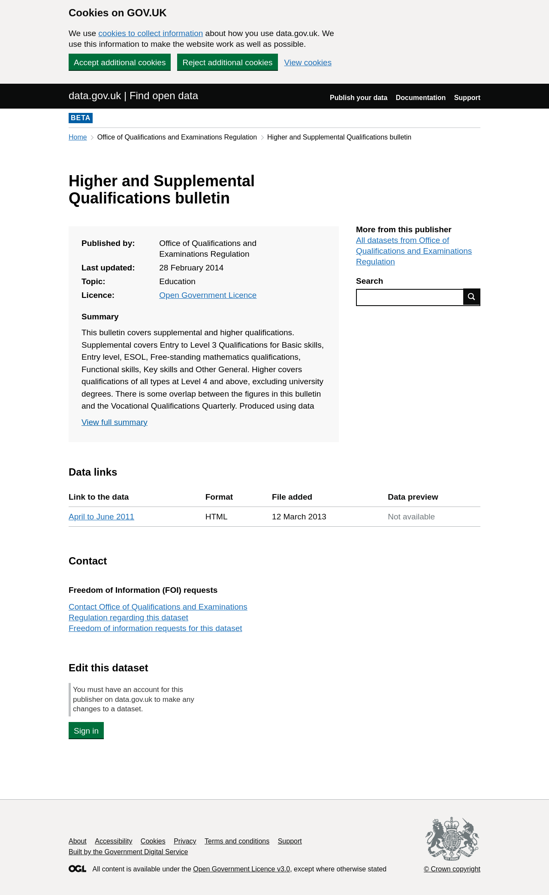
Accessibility (113, 841)
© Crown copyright (452, 869)
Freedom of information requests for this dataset (155, 628)
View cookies (308, 62)
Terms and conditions (237, 841)
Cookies (153, 841)
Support (467, 97)
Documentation (421, 97)
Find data (471, 296)
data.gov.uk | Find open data (133, 95)
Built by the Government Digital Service (128, 852)
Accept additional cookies (120, 62)
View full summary (114, 422)
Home (78, 137)
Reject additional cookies (227, 62)
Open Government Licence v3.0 (241, 869)
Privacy (185, 841)
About (78, 841)
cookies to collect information (150, 33)
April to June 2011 (101, 516)
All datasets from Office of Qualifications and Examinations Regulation (414, 251)
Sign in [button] (86, 730)
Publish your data (358, 97)
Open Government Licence (207, 295)
